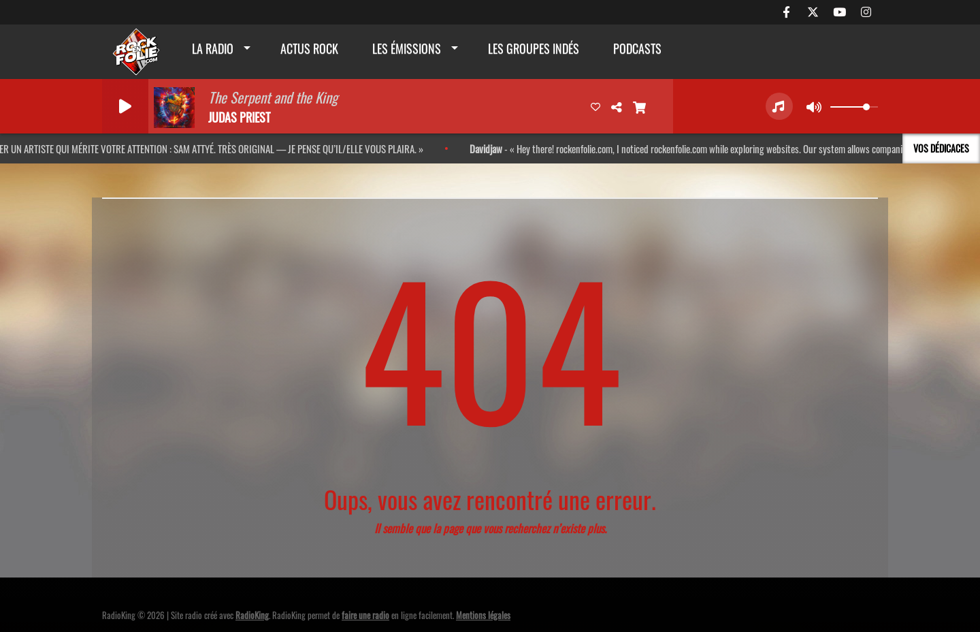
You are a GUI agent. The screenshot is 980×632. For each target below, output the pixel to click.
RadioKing (252, 615)
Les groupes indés (533, 48)
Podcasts (637, 48)
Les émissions (406, 48)
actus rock (309, 48)
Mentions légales (483, 615)
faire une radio (365, 615)
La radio (212, 48)
